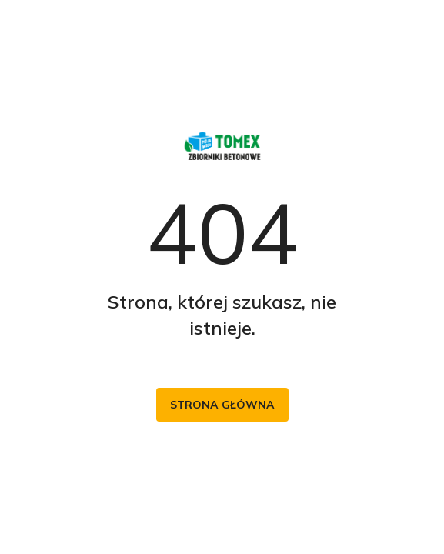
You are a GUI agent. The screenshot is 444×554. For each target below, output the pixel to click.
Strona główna (222, 405)
